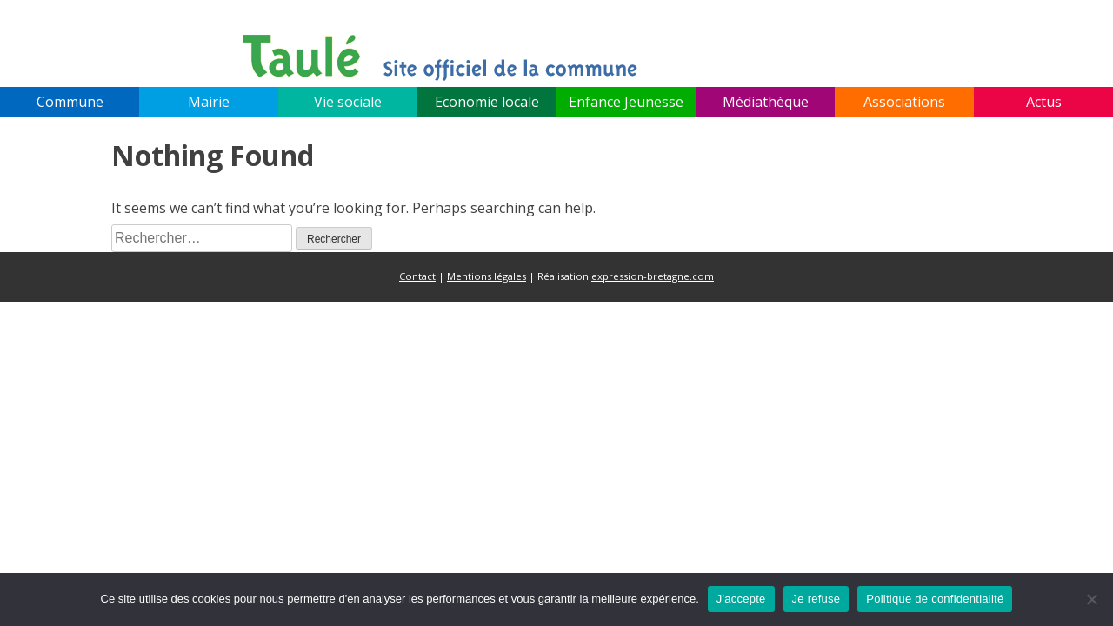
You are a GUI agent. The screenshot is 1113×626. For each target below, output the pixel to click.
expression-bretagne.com (652, 276)
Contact (417, 276)
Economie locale (487, 101)
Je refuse (816, 598)
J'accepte (741, 598)
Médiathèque (766, 101)
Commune (70, 101)
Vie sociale (348, 101)
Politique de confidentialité (934, 598)
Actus (1044, 101)
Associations (904, 101)
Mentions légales (486, 276)
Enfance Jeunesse (626, 101)
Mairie (209, 101)
